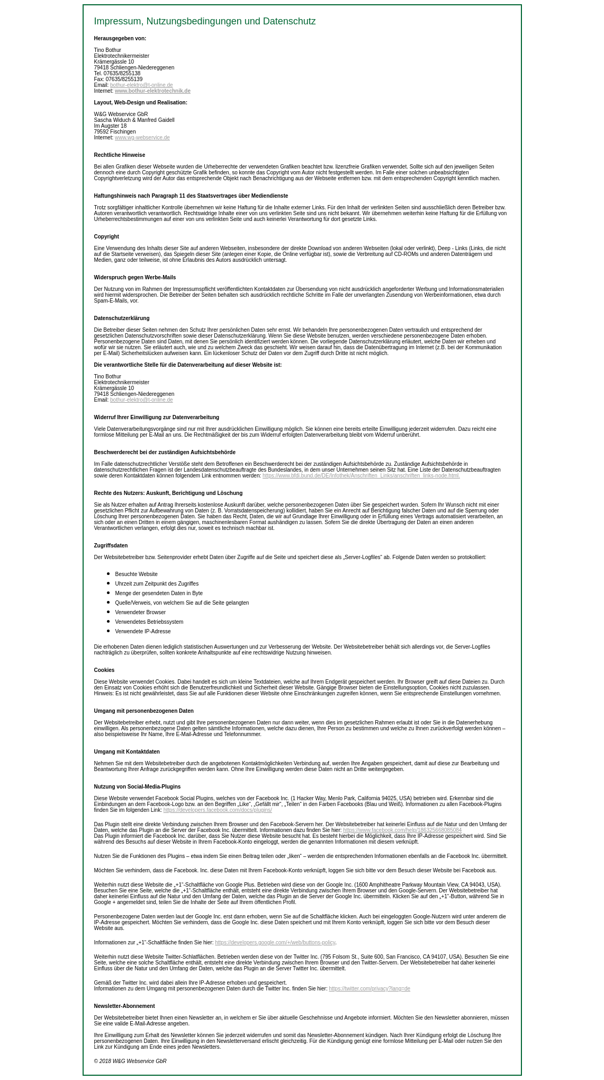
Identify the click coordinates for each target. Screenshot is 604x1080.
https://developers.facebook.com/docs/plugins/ (218, 810)
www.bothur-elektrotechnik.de (153, 91)
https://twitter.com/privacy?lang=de (369, 989)
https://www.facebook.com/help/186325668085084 (402, 830)
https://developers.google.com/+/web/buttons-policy (275, 942)
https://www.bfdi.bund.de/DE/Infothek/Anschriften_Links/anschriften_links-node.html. (361, 476)
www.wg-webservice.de (142, 137)
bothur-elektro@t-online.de (141, 85)
